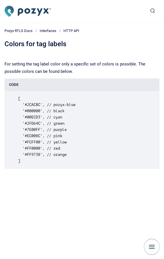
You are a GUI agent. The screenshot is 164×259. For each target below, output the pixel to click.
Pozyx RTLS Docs (19, 31)
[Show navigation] (151, 246)
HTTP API (71, 31)
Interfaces (48, 31)
